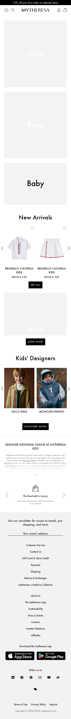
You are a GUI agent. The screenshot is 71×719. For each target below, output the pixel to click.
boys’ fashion (11, 465)
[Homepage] (35, 10)
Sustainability (35, 608)
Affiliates (35, 635)
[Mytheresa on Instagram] (40, 677)
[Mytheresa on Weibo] (58, 677)
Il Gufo (57, 457)
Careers (35, 622)
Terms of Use (20, 704)
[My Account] (59, 10)
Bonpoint (8, 463)
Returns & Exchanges (35, 578)
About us (35, 595)
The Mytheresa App (35, 602)
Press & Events (35, 615)
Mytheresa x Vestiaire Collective (35, 584)
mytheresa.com (48, 710)
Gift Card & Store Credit (35, 558)
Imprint (53, 704)
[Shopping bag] (65, 10)
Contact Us (35, 551)
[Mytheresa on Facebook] (22, 677)
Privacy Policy (38, 704)
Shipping (35, 571)
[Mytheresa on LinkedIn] (13, 677)
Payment (35, 565)
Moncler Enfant (29, 460)
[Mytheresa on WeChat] (35, 689)
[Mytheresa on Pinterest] (31, 677)
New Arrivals (35, 218)
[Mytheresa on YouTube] (49, 677)
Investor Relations (35, 628)
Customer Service (35, 545)
